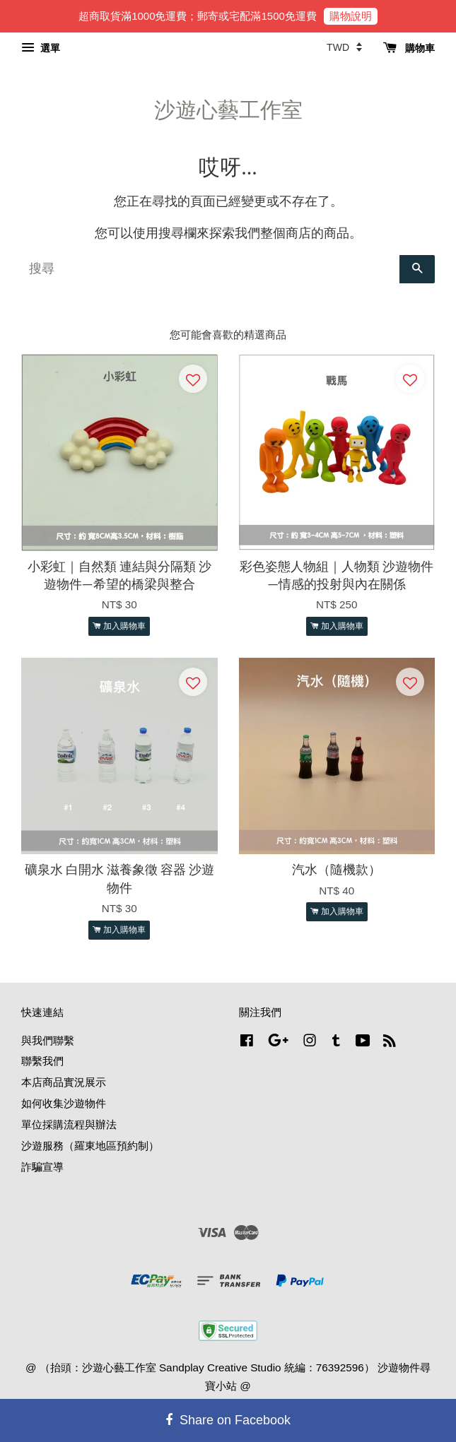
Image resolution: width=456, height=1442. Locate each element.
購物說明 (350, 16)
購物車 (409, 48)
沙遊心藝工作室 (228, 110)
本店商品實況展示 (63, 1082)
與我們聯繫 (47, 1040)
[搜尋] (210, 269)
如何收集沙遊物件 (63, 1103)
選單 (40, 48)
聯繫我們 (42, 1061)
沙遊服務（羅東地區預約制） (90, 1146)
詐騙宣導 (42, 1167)
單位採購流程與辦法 (69, 1124)
